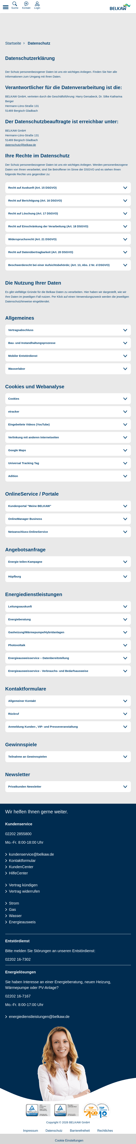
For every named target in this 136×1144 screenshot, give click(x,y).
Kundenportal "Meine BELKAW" (29, 506)
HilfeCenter (18, 873)
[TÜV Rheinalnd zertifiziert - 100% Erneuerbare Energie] (38, 1110)
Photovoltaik (16, 645)
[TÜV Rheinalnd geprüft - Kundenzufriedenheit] (66, 1110)
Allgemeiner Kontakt (22, 700)
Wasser (15, 916)
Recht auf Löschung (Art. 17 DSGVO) (33, 213)
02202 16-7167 (18, 996)
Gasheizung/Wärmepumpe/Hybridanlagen (36, 632)
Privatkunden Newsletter (24, 786)
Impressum (30, 1130)
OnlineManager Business (25, 518)
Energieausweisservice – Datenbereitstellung (38, 658)
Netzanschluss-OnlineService (28, 531)
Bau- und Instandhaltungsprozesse (32, 342)
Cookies (13, 398)
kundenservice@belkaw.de (31, 854)
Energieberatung (19, 619)
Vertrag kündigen (23, 885)
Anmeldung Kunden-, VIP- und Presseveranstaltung (43, 726)
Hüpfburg (14, 576)
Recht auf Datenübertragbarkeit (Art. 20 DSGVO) (40, 252)
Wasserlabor (17, 368)
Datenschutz (39, 43)
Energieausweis (22, 922)
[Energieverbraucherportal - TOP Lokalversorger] (96, 1110)
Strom (14, 903)
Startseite (13, 43)
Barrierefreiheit (80, 1130)
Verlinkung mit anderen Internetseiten (33, 437)
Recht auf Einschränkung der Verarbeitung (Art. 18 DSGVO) (48, 226)
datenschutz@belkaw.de (20, 144)
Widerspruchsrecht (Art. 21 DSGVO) (32, 239)
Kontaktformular (22, 860)
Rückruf (13, 713)
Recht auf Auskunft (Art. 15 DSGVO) (32, 187)
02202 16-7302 (18, 959)
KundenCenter (21, 867)
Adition (13, 476)
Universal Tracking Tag (23, 463)
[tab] (68, 187)
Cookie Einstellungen (69, 1140)
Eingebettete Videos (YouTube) (29, 424)
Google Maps (17, 450)
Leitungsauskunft (20, 606)
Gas (12, 909)
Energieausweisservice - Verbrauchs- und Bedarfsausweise (48, 670)
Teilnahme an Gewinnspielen (27, 756)
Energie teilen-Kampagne (25, 561)
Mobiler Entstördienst (22, 355)
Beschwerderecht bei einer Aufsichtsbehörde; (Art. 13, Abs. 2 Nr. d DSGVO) (59, 265)
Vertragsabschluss (20, 330)
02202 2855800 (18, 834)
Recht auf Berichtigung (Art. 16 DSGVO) (35, 200)
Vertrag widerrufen (24, 891)
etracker (13, 411)
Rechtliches (105, 1130)
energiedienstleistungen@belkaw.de (39, 1017)
